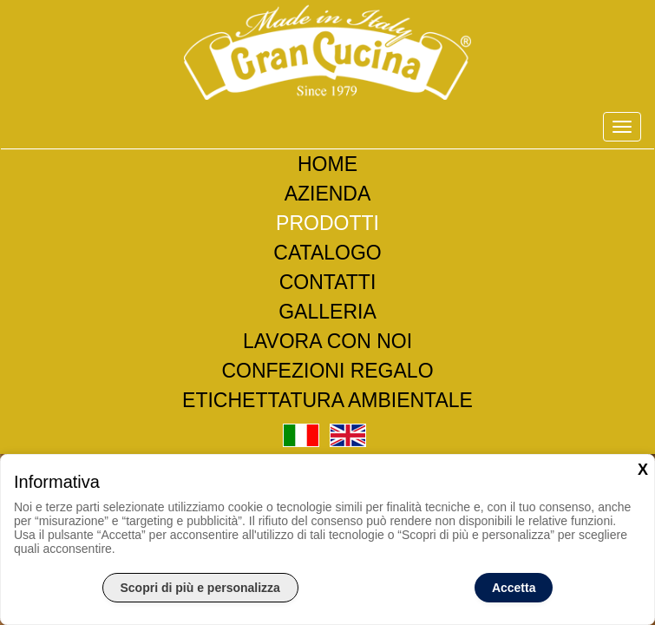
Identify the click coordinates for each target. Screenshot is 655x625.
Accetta (514, 588)
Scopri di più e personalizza (200, 588)
